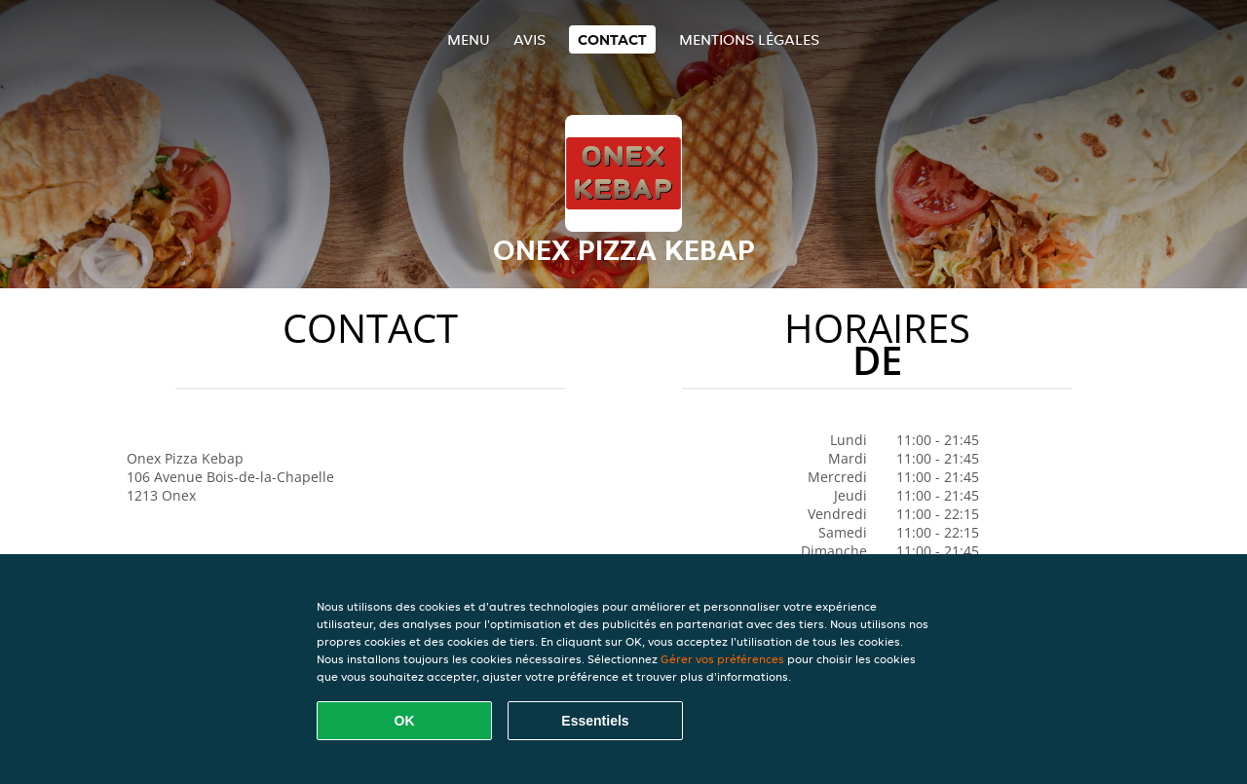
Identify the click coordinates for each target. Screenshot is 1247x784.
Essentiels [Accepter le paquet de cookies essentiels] (594, 720)
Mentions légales (749, 39)
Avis (529, 39)
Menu (468, 39)
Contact (612, 39)
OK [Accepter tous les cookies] (405, 720)
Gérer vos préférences (722, 659)
